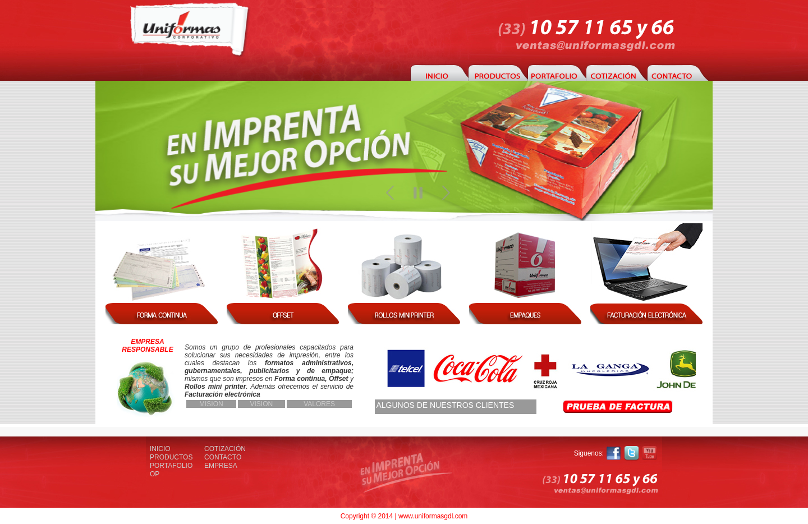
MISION (211, 404)
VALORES (319, 404)
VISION (261, 404)
